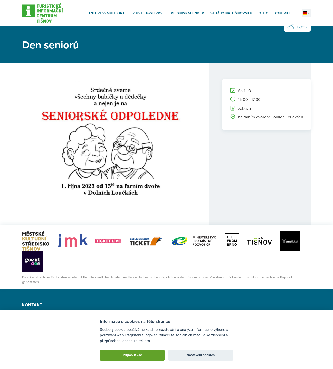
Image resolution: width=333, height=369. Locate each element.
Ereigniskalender (186, 13)
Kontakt (283, 13)
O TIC (263, 13)
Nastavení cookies (201, 355)
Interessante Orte (108, 13)
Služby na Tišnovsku (231, 13)
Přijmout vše (132, 355)
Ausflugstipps (147, 13)
